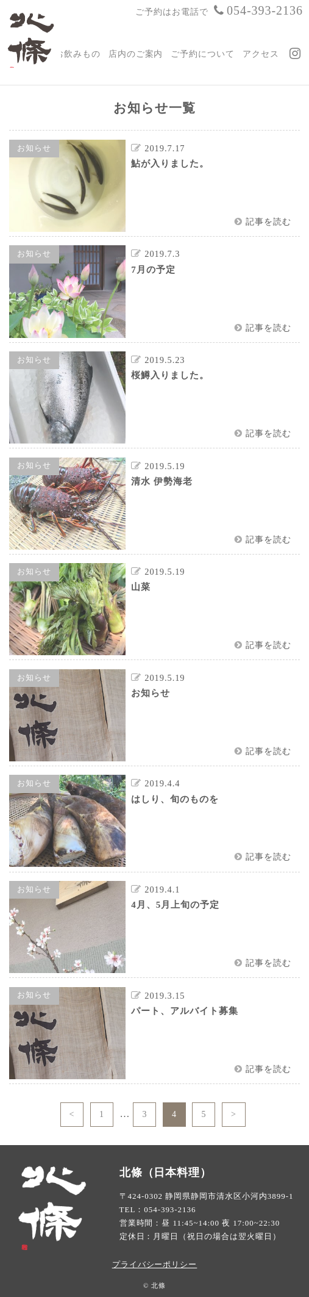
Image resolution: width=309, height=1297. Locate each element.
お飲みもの (78, 54)
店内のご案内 (135, 54)
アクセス (261, 54)
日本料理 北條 (33, 37)
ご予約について (203, 54)
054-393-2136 (257, 10)
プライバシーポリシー (154, 1264)
